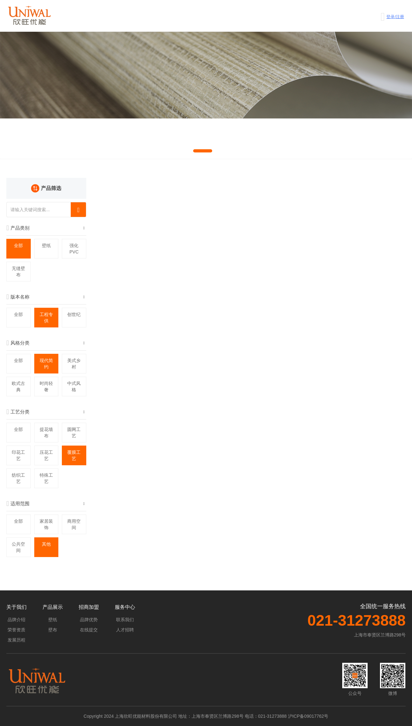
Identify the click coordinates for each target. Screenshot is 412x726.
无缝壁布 (18, 271)
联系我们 (125, 619)
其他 (46, 544)
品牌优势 (89, 619)
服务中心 (125, 607)
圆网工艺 (74, 432)
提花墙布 (46, 432)
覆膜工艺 (74, 455)
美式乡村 (74, 363)
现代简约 (46, 363)
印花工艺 (18, 455)
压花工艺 (46, 455)
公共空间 (18, 547)
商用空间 (74, 524)
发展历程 (16, 639)
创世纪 (74, 314)
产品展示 (53, 607)
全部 (18, 245)
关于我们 (16, 607)
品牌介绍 (16, 619)
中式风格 (74, 386)
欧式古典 (18, 386)
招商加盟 (89, 607)
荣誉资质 (16, 629)
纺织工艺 (18, 478)
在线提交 (89, 629)
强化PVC (74, 248)
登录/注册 (395, 16)
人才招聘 (125, 629)
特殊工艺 (46, 478)
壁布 (52, 629)
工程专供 (46, 317)
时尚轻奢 (46, 386)
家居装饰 (46, 524)
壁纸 (46, 245)
